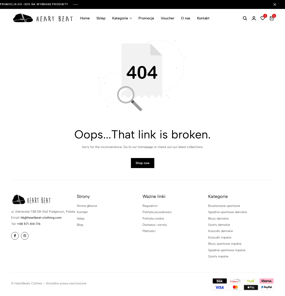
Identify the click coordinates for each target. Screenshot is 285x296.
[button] (262, 18)
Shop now (143, 163)
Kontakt (203, 18)
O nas (185, 18)
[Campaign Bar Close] (277, 4)
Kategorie (120, 18)
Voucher (167, 18)
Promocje (146, 18)
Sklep (101, 18)
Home (85, 18)
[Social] (15, 236)
